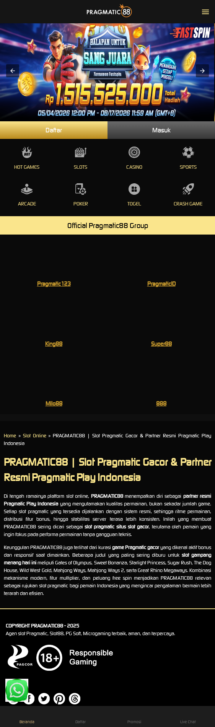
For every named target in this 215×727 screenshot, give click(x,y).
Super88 (161, 343)
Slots (81, 158)
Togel (134, 195)
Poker (81, 195)
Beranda (27, 716)
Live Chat (188, 716)
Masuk (161, 130)
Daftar (54, 130)
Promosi (134, 716)
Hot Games (27, 158)
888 (161, 403)
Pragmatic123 (54, 283)
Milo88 (54, 403)
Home (10, 435)
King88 (53, 343)
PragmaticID (161, 283)
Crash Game (188, 195)
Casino (134, 158)
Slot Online (34, 435)
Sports (188, 158)
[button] (12, 70)
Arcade (27, 195)
